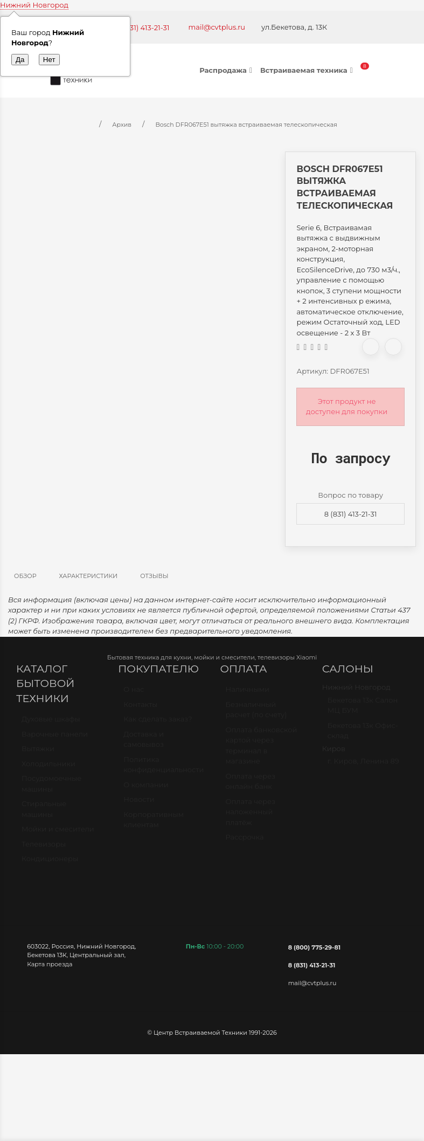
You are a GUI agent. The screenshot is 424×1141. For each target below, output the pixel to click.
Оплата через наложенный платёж (250, 816)
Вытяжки (38, 753)
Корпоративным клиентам (153, 824)
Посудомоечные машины (51, 788)
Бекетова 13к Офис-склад (363, 735)
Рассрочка (245, 841)
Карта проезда (49, 964)
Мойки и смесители (58, 833)
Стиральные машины (44, 813)
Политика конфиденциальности (163, 769)
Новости (138, 804)
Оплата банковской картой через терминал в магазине (261, 750)
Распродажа (227, 70)
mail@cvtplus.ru (217, 27)
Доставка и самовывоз (143, 744)
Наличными (247, 694)
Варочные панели (55, 738)
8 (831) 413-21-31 (350, 514)
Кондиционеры (50, 863)
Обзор (25, 576)
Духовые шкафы (51, 723)
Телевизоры (44, 848)
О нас (133, 694)
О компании (145, 789)
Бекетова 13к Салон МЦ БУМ (363, 710)
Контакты (140, 709)
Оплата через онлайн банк (250, 786)
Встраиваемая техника (308, 70)
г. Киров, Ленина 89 (363, 765)
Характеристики (88, 576)
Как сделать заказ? (157, 723)
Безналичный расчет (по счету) (256, 714)
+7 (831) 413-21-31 (141, 27)
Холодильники (48, 768)
